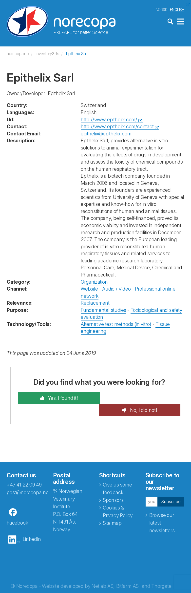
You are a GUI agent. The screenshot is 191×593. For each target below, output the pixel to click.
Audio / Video (116, 289)
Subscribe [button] (169, 489)
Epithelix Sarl (77, 53)
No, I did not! (145, 398)
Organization (94, 282)
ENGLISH (177, 9)
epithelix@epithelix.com (106, 133)
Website (89, 289)
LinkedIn (32, 527)
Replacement (95, 303)
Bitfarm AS (127, 574)
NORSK (161, 9)
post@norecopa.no (28, 480)
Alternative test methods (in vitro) (116, 324)
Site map (112, 511)
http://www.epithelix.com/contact (117, 126)
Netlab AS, (103, 574)
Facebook (17, 511)
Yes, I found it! (60, 398)
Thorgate (161, 574)
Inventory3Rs (47, 53)
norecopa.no (18, 53)
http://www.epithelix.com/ (109, 119)
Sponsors (113, 488)
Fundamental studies (103, 310)
